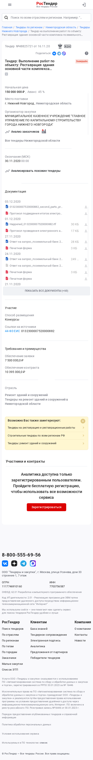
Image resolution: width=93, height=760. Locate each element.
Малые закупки (12, 663)
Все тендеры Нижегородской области (32, 140)
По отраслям (10, 634)
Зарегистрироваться (47, 507)
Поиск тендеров (12, 628)
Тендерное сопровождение (48, 634)
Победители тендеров (45, 657)
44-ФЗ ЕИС (12, 331)
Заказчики (9, 657)
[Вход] (83, 4)
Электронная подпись (45, 640)
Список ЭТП (10, 669)
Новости (80, 640)
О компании (83, 628)
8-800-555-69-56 (21, 555)
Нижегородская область (54, 103)
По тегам (8, 646)
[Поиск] (6, 17)
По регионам (10, 640)
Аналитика (37, 646)
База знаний (39, 628)
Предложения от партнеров (48, 652)
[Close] (83, 421)
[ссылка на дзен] (14, 563)
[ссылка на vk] (5, 563)
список (43, 742)
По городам (9, 652)
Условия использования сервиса (20, 733)
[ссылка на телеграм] (23, 563)
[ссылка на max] (33, 563)
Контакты (81, 634)
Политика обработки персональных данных (26, 724)
